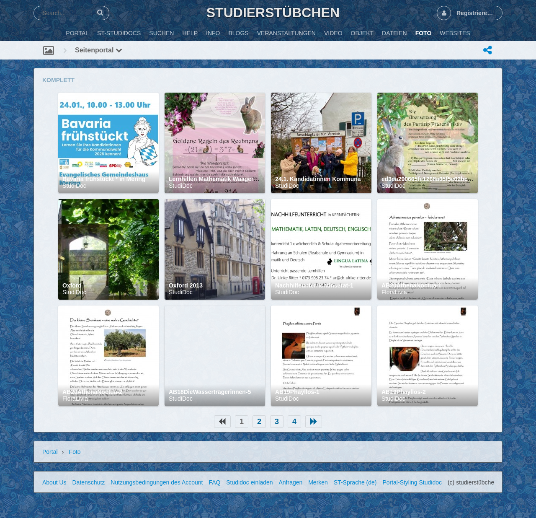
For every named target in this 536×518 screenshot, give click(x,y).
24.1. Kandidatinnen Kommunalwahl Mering (335, 179)
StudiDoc (74, 185)
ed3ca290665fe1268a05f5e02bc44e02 (432, 179)
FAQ (214, 482)
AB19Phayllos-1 (297, 391)
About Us (54, 482)
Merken (318, 482)
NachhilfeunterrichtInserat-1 (314, 285)
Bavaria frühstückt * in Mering (103, 179)
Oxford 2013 (186, 285)
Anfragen (290, 482)
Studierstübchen (273, 12)
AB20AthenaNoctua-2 (92, 391)
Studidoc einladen (249, 482)
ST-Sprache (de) (355, 482)
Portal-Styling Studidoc (412, 482)
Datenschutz (88, 482)
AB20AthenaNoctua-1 (411, 285)
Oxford (72, 285)
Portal (50, 451)
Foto (75, 451)
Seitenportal (98, 50)
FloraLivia (394, 292)
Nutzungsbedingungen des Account (157, 482)
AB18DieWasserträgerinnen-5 (210, 391)
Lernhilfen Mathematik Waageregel (217, 179)
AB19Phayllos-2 (403, 391)
